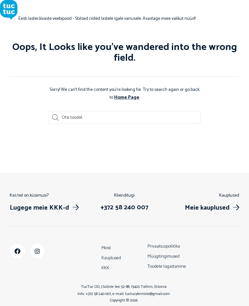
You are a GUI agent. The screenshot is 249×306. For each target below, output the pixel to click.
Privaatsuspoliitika (164, 246)
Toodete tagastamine (167, 266)
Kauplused (111, 257)
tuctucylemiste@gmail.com (147, 293)
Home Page (126, 97)
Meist (106, 247)
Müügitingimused (164, 256)
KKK (105, 267)
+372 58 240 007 (98, 293)
